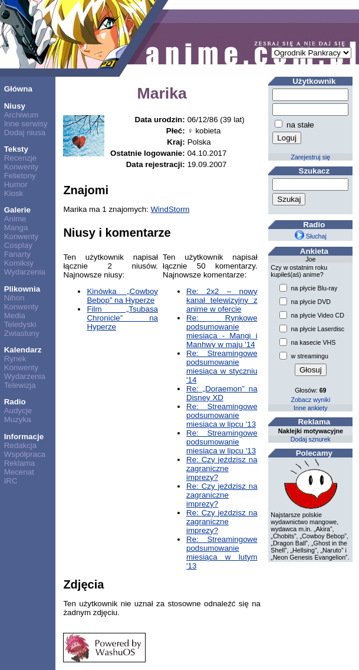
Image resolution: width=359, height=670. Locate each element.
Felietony (20, 175)
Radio (15, 401)
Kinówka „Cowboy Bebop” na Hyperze (122, 296)
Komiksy (19, 263)
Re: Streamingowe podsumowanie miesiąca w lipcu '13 (222, 415)
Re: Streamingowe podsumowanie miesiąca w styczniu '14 (222, 366)
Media (14, 315)
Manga (16, 227)
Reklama (19, 463)
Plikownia (22, 289)
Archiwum (21, 114)
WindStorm (170, 209)
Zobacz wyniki (310, 399)
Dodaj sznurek (311, 439)
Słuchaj (311, 236)
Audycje (18, 410)
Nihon (14, 297)
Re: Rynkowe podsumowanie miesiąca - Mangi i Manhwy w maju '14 (222, 331)
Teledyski (20, 324)
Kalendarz (23, 349)
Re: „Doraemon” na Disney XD (222, 393)
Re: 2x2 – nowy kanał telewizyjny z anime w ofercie (222, 300)
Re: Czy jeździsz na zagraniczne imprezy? (222, 468)
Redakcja (20, 445)
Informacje (24, 436)
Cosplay (18, 245)
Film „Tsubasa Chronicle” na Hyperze (122, 318)
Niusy (14, 106)
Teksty (16, 149)
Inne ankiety (310, 407)
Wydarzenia (24, 271)
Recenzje (20, 157)
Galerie (17, 209)
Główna (18, 88)
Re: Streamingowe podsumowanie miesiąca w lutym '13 (222, 552)
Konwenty (21, 166)
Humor (16, 184)
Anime (15, 218)
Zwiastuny (21, 333)
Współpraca (24, 454)
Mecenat (19, 472)
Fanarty (17, 254)
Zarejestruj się (310, 157)
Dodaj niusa (24, 132)
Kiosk (14, 193)
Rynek (15, 358)
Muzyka (17, 419)
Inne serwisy (26, 123)
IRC (11, 480)
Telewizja (20, 385)
